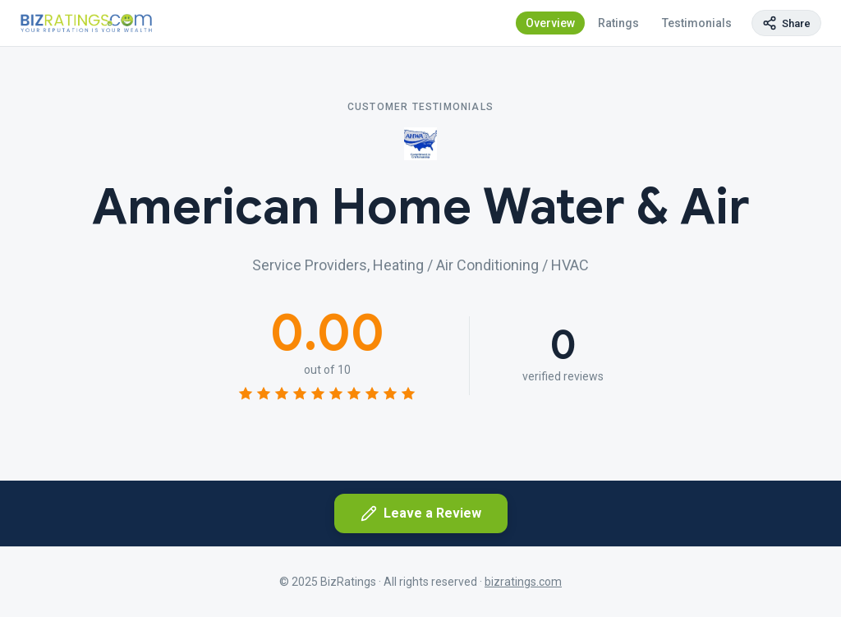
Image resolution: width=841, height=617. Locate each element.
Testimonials (697, 23)
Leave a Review (421, 513)
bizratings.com (523, 581)
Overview (550, 23)
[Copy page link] (786, 23)
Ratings (618, 23)
